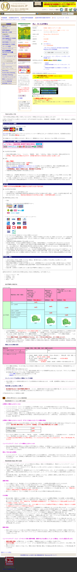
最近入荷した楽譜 (7, 32)
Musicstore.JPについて (50, 555)
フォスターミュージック (8, 77)
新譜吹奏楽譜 (5, 30)
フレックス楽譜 (6, 46)
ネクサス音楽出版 (7, 81)
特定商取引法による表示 (27, 555)
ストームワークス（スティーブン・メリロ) (13, 19)
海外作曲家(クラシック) (8, 42)
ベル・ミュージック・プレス (61, 17)
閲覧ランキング (6, 26)
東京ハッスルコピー (7, 79)
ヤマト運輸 (12, 373)
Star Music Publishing (7, 74)
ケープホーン (47, 44)
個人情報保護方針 (39, 555)
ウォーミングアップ (7, 48)
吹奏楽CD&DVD (14, 17)
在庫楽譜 (4, 54)
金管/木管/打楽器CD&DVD (43, 17)
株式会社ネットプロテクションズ (27, 166)
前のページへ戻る (6, 552)
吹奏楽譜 (4, 17)
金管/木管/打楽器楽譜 (27, 17)
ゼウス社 (5, 133)
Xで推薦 (20, 98)
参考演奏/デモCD (6, 83)
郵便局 (11, 375)
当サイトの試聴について (9, 569)
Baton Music (5, 70)
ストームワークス (7, 67)
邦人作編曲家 (5, 36)
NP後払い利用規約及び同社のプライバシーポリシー (20, 167)
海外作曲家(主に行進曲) (8, 44)
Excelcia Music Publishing (8, 72)
